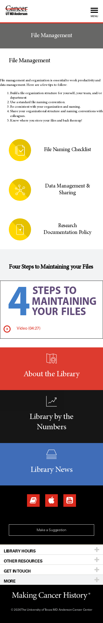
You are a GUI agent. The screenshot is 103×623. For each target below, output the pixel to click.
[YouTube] (70, 500)
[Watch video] (7, 329)
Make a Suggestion (51, 530)
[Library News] (33, 500)
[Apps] (51, 500)
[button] (75, 11)
